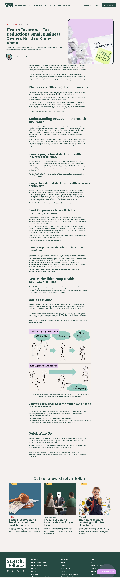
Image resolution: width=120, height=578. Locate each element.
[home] (8, 5)
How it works (50, 5)
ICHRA (73, 104)
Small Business (11, 25)
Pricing (58, 5)
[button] (23, 5)
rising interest (39, 287)
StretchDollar (71, 315)
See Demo (87, 5)
